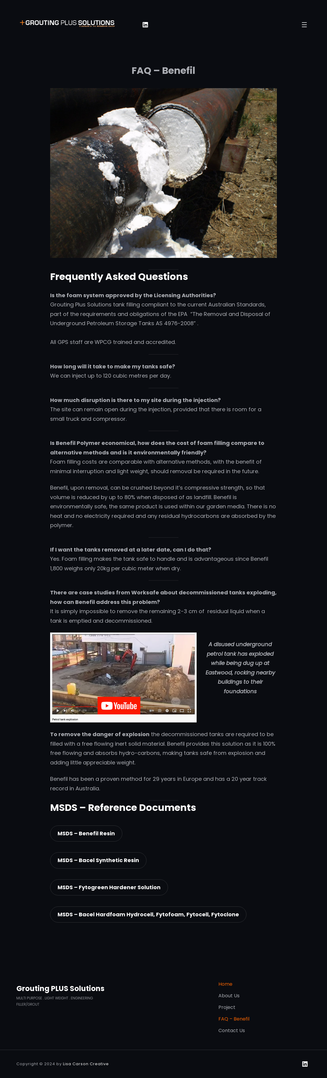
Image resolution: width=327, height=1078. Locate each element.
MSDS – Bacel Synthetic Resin (98, 860)
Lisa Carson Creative (86, 1064)
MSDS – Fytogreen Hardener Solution (109, 887)
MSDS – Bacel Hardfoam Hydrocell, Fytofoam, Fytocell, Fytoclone (148, 914)
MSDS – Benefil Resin (86, 833)
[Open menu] (304, 24)
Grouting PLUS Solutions (60, 988)
